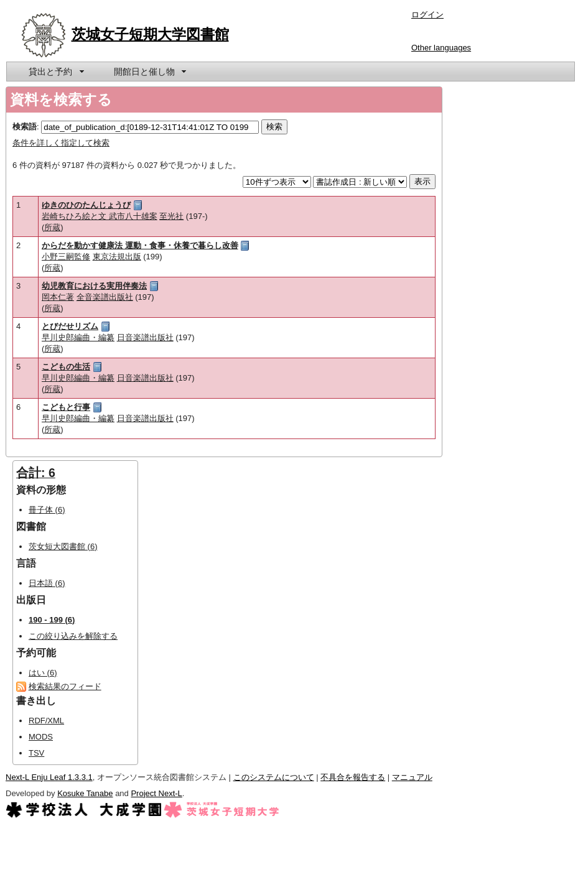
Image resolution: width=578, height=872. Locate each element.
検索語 (24, 126)
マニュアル (412, 777)
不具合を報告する (352, 777)
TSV (36, 753)
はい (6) (43, 672)
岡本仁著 (58, 297)
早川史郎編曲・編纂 (78, 337)
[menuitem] (55, 71)
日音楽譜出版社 (145, 337)
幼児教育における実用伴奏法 (94, 285)
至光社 (171, 216)
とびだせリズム (70, 326)
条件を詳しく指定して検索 (61, 142)
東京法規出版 (117, 256)
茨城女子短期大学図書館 (150, 34)
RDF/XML (46, 720)
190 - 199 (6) (52, 619)
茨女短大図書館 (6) (63, 546)
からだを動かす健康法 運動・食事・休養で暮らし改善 (140, 245)
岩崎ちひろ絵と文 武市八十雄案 (99, 216)
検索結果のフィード (65, 686)
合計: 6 (35, 473)
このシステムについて (273, 777)
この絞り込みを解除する (73, 636)
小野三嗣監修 (66, 256)
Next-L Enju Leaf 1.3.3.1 (49, 777)
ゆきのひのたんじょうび (86, 205)
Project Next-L (156, 793)
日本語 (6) (47, 583)
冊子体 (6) (47, 509)
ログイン (427, 14)
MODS (41, 736)
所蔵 (52, 227)
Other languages (441, 47)
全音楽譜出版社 (105, 297)
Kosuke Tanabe (85, 793)
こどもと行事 (66, 407)
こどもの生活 (66, 366)
